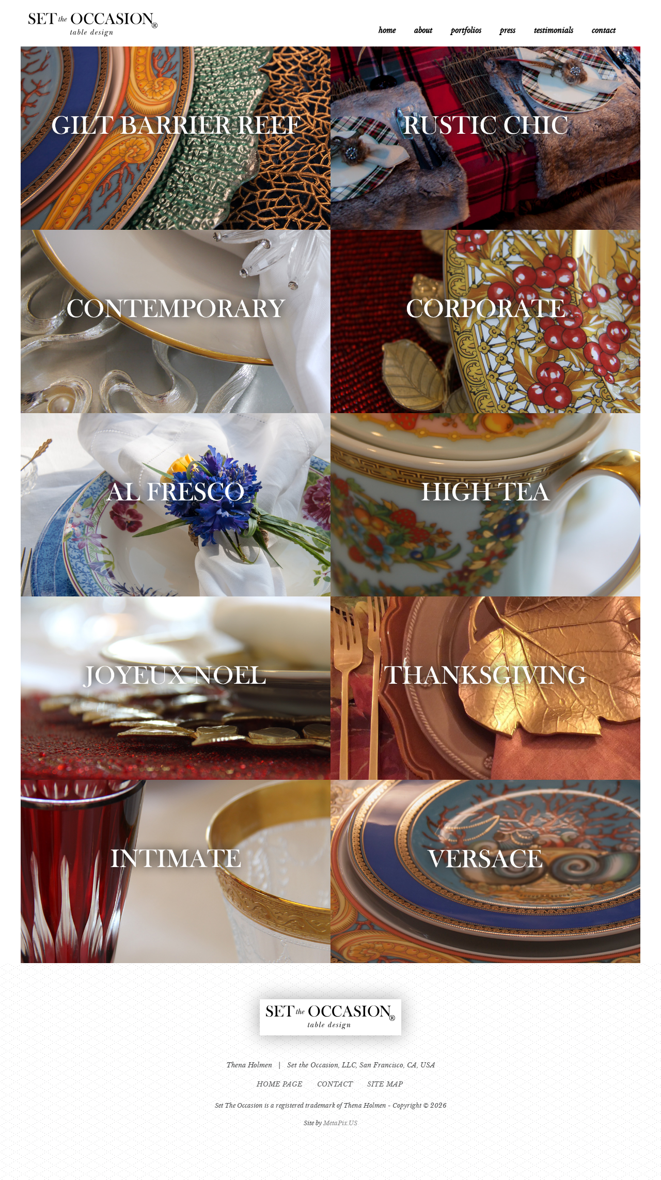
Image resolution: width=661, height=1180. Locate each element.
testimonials (553, 30)
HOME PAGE (281, 1084)
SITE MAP (386, 1084)
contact (604, 30)
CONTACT (336, 1084)
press (507, 30)
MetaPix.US (340, 1123)
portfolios (466, 30)
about (423, 30)
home (387, 30)
